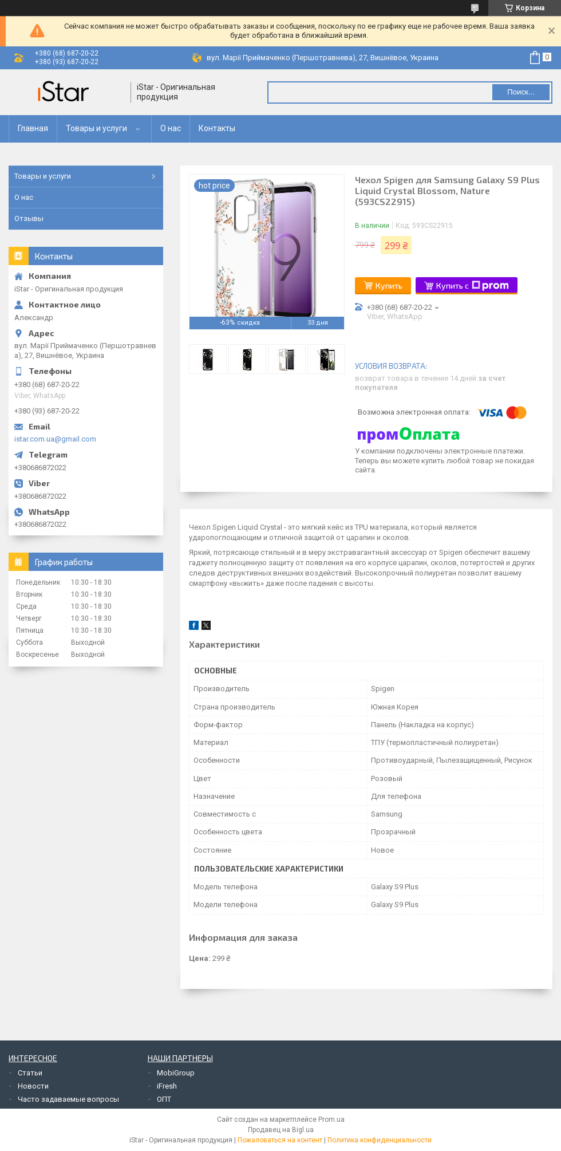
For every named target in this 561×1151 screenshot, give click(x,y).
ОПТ (164, 1099)
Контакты (217, 128)
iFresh (167, 1086)
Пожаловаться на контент (280, 1140)
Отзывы (29, 218)
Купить (389, 285)
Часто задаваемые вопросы (68, 1099)
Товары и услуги (96, 128)
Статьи (30, 1073)
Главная (33, 128)
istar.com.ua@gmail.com (55, 439)
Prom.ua (331, 1119)
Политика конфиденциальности (379, 1140)
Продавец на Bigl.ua (281, 1130)
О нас (170, 128)
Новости (33, 1086)
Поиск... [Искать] (521, 92)
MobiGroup (176, 1073)
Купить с (472, 286)
